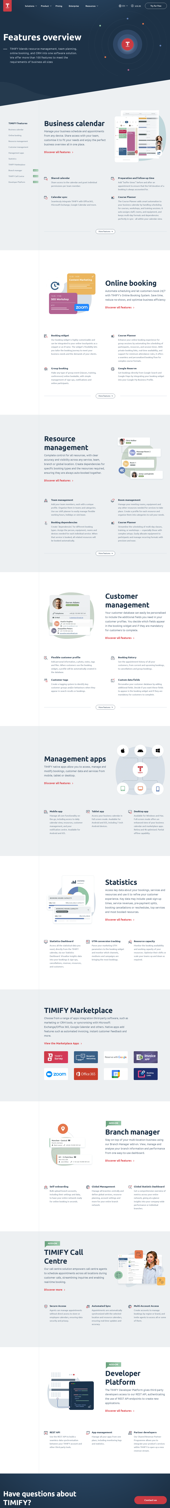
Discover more (53, 1289)
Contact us (150, 1500)
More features (104, 231)
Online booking (14, 135)
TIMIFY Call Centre (23, 176)
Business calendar (15, 130)
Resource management (18, 141)
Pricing (59, 6)
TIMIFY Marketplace (16, 165)
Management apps (16, 153)
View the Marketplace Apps (61, 1043)
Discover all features (57, 152)
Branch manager (23, 170)
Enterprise (74, 6)
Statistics (12, 159)
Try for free (155, 6)
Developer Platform (23, 182)
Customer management (18, 147)
